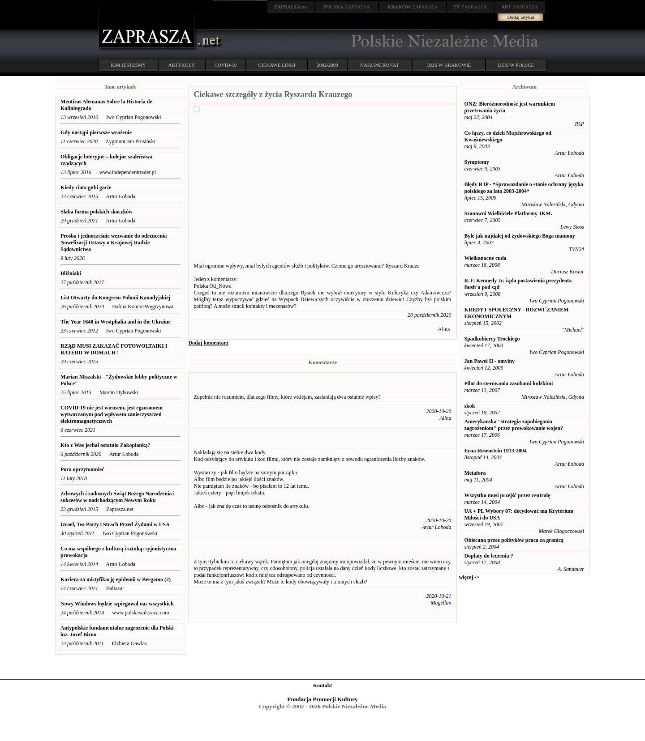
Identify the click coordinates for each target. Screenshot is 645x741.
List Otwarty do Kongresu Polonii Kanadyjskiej (115, 297)
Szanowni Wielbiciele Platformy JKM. (508, 213)
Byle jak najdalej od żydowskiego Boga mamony (519, 236)
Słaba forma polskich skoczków (96, 212)
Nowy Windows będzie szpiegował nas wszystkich (117, 603)
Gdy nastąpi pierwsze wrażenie (96, 132)
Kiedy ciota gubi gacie (85, 187)
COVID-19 (226, 65)
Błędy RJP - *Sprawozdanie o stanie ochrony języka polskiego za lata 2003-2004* (523, 187)
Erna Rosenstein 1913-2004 (495, 450)
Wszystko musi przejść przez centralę (507, 495)
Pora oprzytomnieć (82, 469)
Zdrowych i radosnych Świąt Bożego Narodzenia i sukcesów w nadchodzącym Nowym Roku (117, 496)
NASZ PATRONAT (379, 65)
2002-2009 (327, 65)
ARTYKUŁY (181, 65)
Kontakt (322, 685)
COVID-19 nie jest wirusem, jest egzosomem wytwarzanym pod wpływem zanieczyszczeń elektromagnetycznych (111, 414)
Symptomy (476, 162)
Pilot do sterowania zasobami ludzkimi (508, 383)
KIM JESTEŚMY (128, 65)
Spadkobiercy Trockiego (492, 339)
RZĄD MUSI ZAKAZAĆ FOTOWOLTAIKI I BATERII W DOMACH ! (114, 349)
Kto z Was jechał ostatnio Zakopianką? (106, 445)
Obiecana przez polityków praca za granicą (513, 540)
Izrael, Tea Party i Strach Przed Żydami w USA (115, 524)
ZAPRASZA (346, 6)
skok (469, 406)
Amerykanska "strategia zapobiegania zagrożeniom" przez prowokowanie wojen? (513, 424)
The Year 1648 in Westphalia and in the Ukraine (115, 322)
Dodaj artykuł (521, 17)
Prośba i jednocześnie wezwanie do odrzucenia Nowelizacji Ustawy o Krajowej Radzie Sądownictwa (113, 242)
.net (291, 6)
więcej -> (469, 577)
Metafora (475, 473)
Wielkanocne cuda (485, 258)
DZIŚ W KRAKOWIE (448, 65)
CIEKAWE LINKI (277, 65)
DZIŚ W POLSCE (516, 65)
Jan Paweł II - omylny (489, 361)
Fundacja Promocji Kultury (322, 699)
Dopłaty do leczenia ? (488, 556)
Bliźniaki (70, 273)
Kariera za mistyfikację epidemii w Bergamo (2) (115, 579)
